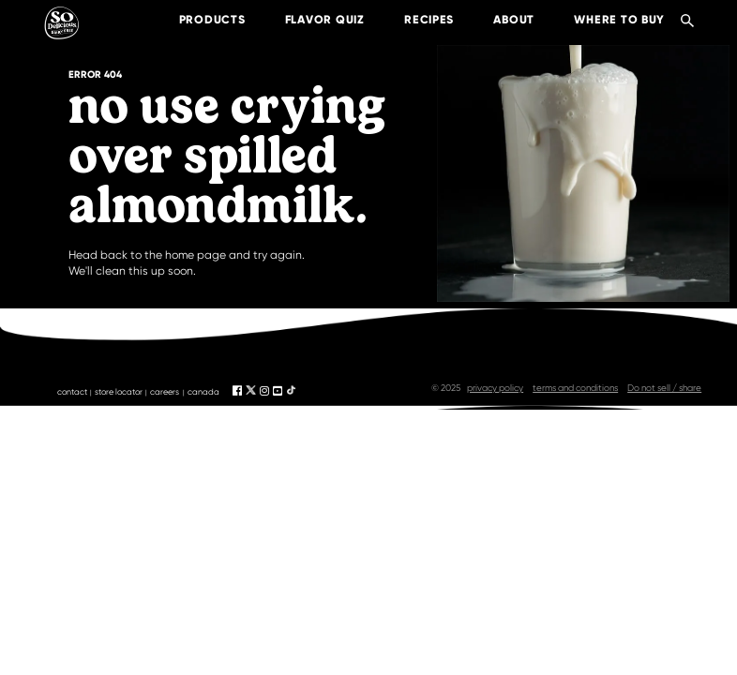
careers (164, 392)
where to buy (605, 19)
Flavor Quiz (310, 19)
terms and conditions (575, 387)
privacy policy (495, 387)
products (197, 19)
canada (203, 392)
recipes (414, 19)
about (499, 19)
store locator (119, 392)
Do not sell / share (664, 387)
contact (72, 392)
